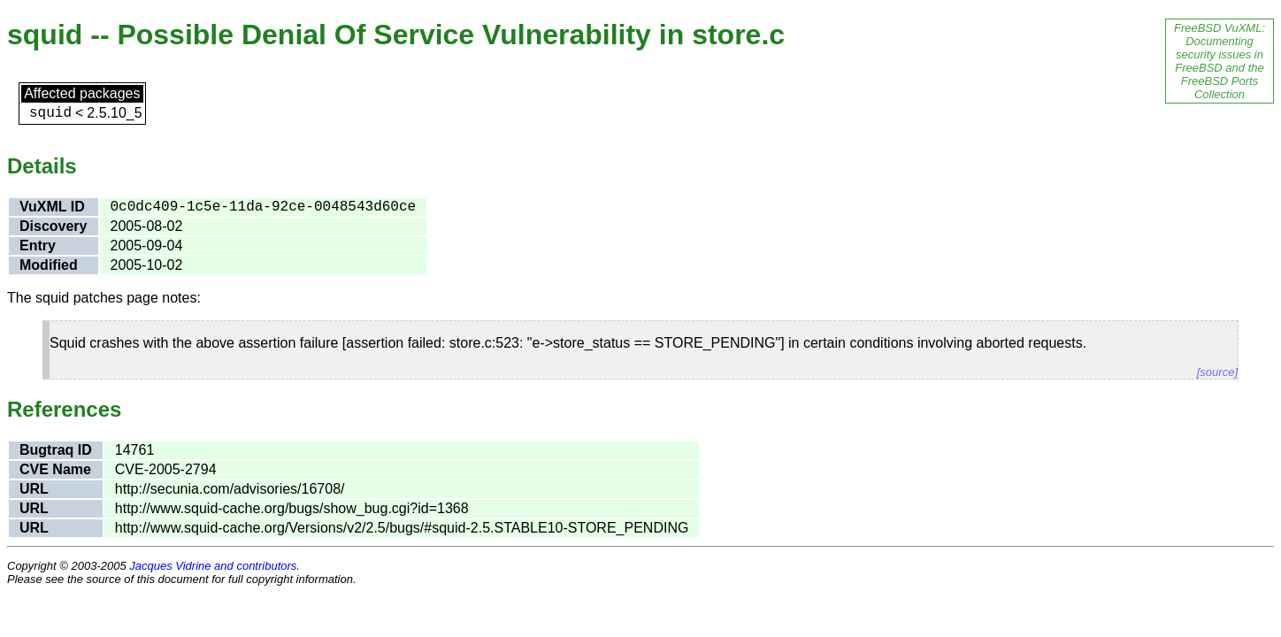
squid (50, 113)
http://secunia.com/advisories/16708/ (230, 488)
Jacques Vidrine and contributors (212, 565)
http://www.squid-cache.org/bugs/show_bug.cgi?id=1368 (292, 508)
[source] (1217, 372)
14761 (135, 449)
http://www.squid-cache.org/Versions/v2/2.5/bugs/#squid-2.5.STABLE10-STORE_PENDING (402, 527)
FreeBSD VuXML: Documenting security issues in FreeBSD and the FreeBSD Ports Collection (1219, 61)
